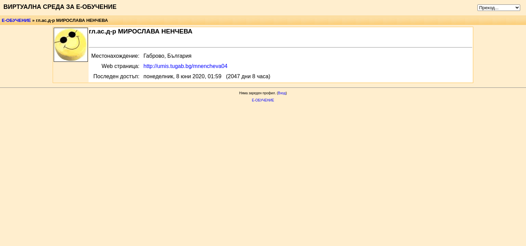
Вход (282, 93)
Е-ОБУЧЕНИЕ (16, 20)
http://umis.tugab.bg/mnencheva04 (186, 66)
